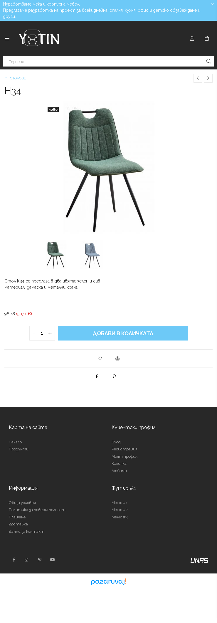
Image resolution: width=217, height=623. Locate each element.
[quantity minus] (34, 333)
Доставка (18, 524)
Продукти (18, 449)
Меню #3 (120, 517)
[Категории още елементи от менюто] (7, 38)
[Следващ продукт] (208, 78)
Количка (119, 463)
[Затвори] (212, 4)
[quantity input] (42, 333)
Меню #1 (119, 503)
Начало (15, 442)
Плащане (17, 517)
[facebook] (96, 376)
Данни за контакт (26, 531)
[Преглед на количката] (206, 38)
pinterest (40, 560)
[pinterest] (114, 376)
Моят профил (124, 456)
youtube (53, 560)
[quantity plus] (50, 333)
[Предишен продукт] (198, 78)
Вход (116, 442)
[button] (100, 358)
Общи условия (22, 503)
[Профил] (192, 38)
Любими (119, 471)
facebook (14, 560)
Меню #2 (120, 510)
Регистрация (124, 449)
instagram (27, 560)
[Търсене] (108, 61)
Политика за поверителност (37, 510)
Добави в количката (122, 333)
